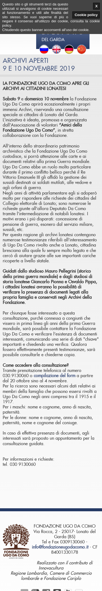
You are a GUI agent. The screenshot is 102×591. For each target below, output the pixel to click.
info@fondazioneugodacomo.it (60, 547)
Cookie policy (86, 15)
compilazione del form (54, 376)
